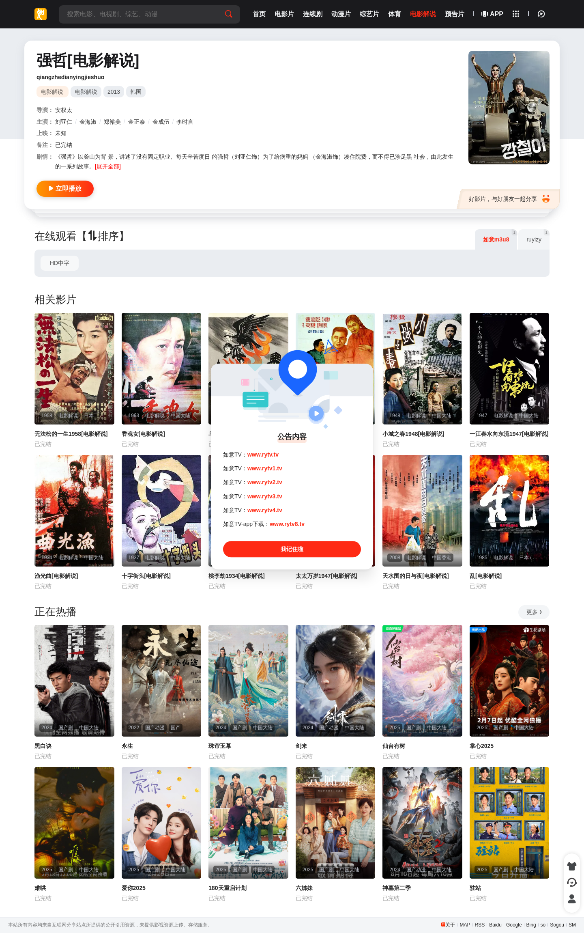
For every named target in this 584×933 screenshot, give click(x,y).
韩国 (136, 91)
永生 (127, 746)
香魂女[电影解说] (143, 434)
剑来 (301, 746)
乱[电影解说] (486, 576)
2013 (113, 91)
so (543, 925)
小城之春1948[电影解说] (413, 434)
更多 (534, 612)
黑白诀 (43, 746)
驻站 (475, 888)
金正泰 (136, 122)
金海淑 (88, 122)
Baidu (495, 925)
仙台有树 (393, 746)
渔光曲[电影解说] (56, 576)
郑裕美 (112, 122)
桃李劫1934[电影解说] (236, 576)
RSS (479, 925)
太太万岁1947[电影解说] (326, 576)
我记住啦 (292, 549)
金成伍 (161, 122)
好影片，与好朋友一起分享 (509, 199)
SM (572, 925)
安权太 (63, 110)
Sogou (557, 925)
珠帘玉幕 (219, 746)
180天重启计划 (227, 888)
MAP (464, 925)
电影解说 (86, 91)
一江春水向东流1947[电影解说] (509, 434)
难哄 (40, 888)
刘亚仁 (63, 122)
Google (514, 925)
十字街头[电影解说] (146, 576)
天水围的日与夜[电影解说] (415, 576)
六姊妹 (304, 888)
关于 (450, 925)
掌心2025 (482, 746)
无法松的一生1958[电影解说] (70, 434)
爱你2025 (134, 888)
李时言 (184, 122)
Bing (531, 925)
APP (492, 14)
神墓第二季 (396, 888)
